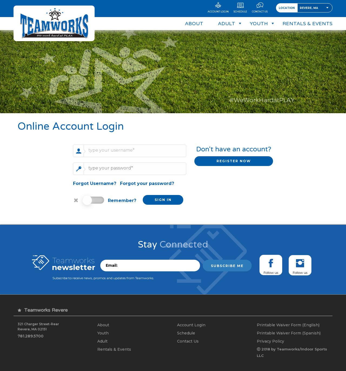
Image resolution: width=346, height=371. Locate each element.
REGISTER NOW (234, 161)
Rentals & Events (114, 349)
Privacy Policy (270, 341)
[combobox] (314, 7)
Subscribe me (227, 266)
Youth (103, 333)
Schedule (186, 333)
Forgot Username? (94, 183)
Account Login (191, 325)
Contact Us (188, 341)
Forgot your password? (147, 183)
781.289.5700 (31, 336)
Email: (112, 265)
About (103, 325)
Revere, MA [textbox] (309, 8)
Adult (102, 341)
